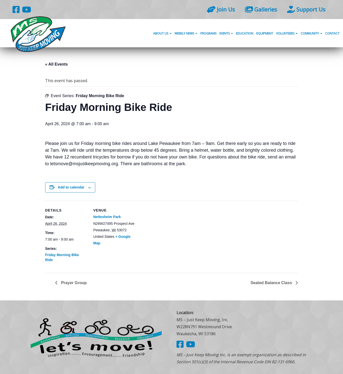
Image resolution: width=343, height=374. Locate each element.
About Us (162, 33)
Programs (208, 33)
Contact (332, 33)
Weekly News (186, 33)
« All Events (56, 64)
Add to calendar (71, 187)
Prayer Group (73, 283)
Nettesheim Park (107, 217)
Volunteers (287, 33)
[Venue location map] (167, 235)
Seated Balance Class (271, 283)
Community (311, 33)
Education (244, 33)
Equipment (264, 33)
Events (226, 33)
